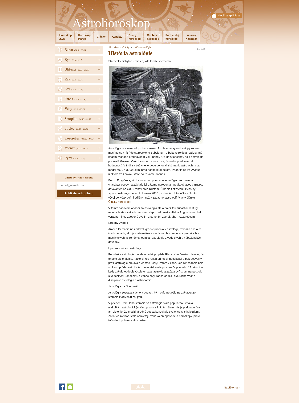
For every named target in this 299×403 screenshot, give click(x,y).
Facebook (62, 387)
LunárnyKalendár (191, 37)
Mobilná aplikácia (229, 15)
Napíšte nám (232, 387)
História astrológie (142, 47)
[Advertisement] (140, 351)
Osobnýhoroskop (153, 37)
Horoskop (114, 47)
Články (101, 36)
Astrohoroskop (111, 23)
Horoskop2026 (65, 37)
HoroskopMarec (84, 37)
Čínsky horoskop (119, 201)
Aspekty (117, 36)
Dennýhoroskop (135, 37)
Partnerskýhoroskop (172, 37)
